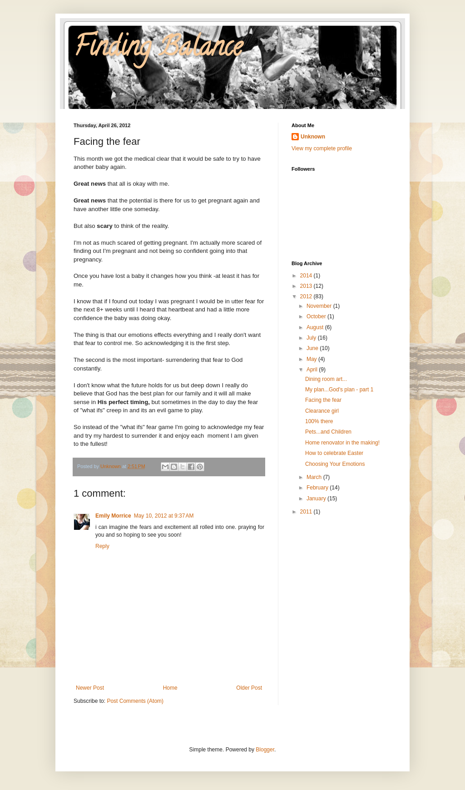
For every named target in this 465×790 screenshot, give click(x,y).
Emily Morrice (113, 516)
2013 (307, 286)
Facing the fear (323, 400)
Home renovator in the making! (342, 442)
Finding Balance (158, 49)
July (312, 338)
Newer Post (90, 688)
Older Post (249, 688)
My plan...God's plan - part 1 (339, 389)
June (313, 348)
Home (170, 688)
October (317, 316)
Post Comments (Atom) (135, 701)
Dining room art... (326, 379)
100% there (319, 421)
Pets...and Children (328, 432)
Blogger (265, 749)
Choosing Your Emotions (335, 464)
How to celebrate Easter (334, 453)
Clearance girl (322, 411)
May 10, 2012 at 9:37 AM (164, 516)
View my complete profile (322, 148)
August (316, 327)
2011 (307, 512)
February (318, 487)
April (313, 369)
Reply (102, 546)
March (315, 477)
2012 (307, 296)
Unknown (313, 136)
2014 (307, 275)
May (312, 359)
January (317, 498)
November (320, 306)
